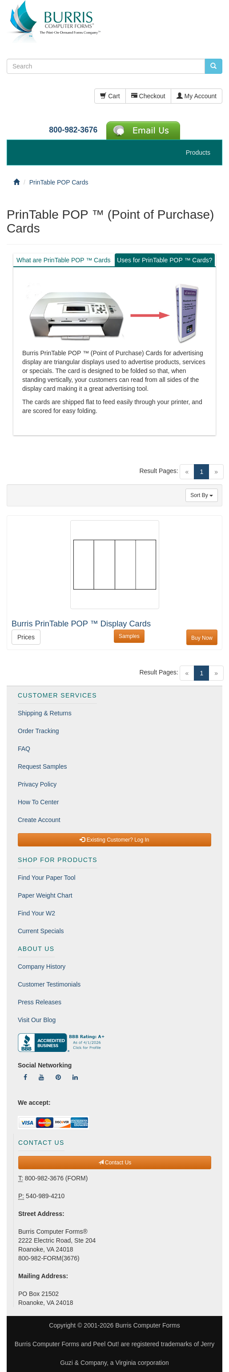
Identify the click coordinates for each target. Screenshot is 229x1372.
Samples (129, 636)
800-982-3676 (73, 129)
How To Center (38, 802)
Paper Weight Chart (45, 895)
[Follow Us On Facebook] (25, 1077)
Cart (110, 96)
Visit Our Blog (37, 1019)
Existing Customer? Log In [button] (114, 840)
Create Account (39, 819)
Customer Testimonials (49, 984)
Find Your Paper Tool (47, 877)
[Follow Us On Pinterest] (58, 1077)
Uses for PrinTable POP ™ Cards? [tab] (165, 260)
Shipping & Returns (45, 713)
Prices (26, 637)
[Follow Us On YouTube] (41, 1077)
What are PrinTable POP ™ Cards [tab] (63, 260)
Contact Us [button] (115, 1162)
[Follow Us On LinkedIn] (75, 1077)
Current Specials (41, 931)
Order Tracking (38, 730)
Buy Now (202, 638)
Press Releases (39, 1002)
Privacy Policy (37, 784)
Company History (41, 966)
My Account (197, 96)
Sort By (201, 495)
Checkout (148, 96)
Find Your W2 (36, 913)
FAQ (24, 748)
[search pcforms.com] (213, 66)
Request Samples (42, 766)
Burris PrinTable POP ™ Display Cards (81, 623)
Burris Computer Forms (147, 1325)
